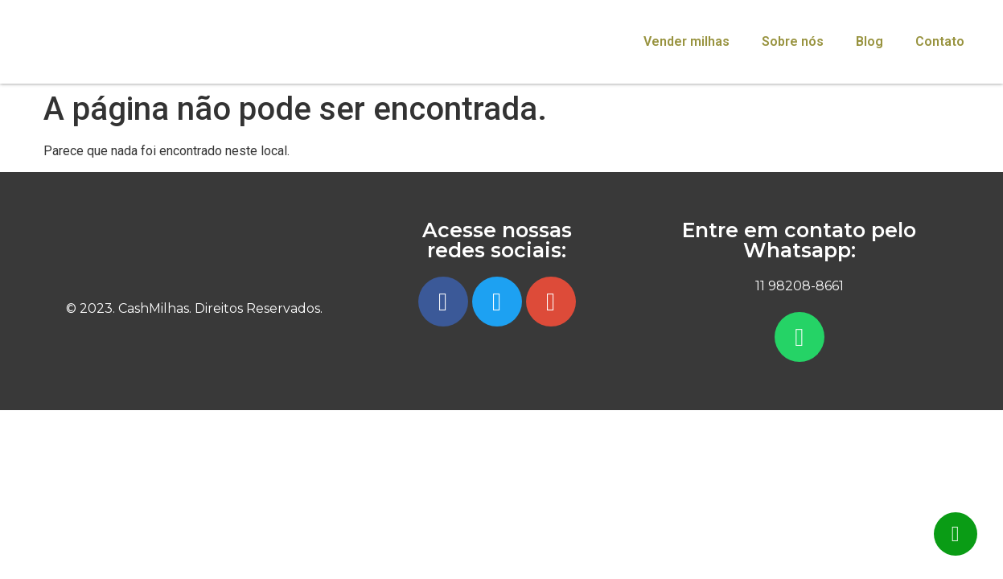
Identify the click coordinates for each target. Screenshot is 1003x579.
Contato (939, 41)
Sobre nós (793, 41)
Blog (869, 41)
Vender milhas (686, 41)
